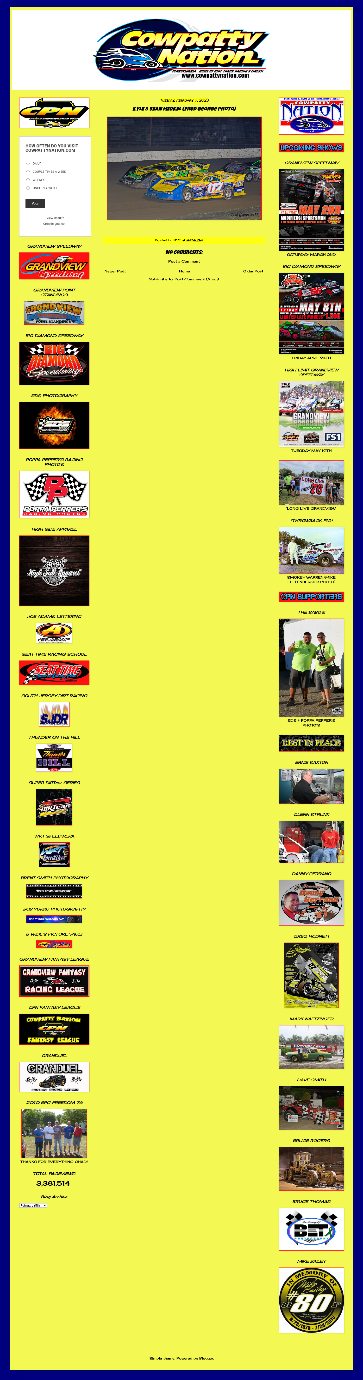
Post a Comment (184, 261)
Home (184, 271)
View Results (55, 218)
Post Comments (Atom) (197, 279)
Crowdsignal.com (55, 223)
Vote (35, 203)
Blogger (206, 1358)
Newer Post (115, 271)
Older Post (253, 271)
